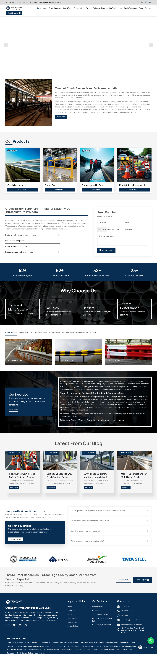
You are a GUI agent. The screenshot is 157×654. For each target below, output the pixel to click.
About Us (71, 614)
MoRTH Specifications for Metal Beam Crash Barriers (134, 477)
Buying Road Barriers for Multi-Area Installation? (96, 477)
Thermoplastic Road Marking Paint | (38, 646)
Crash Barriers (55, 8)
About (45, 8)
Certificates (72, 621)
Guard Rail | (27, 649)
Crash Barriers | (73, 646)
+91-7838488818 (20, 2)
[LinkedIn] (13, 628)
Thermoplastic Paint (83, 8)
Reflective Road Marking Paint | (103, 649)
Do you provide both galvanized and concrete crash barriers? (98, 513)
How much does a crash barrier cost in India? (91, 523)
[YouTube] (20, 628)
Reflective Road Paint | (89, 646)
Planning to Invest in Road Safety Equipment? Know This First (22, 477)
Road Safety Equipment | (126, 649)
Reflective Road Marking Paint (105, 8)
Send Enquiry (14, 13)
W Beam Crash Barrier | (41, 649)
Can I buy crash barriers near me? (86, 534)
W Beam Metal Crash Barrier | (79, 649)
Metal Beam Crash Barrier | (109, 646)
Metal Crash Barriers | (15, 646)
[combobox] (102, 230)
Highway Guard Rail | (14, 649)
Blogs (141, 8)
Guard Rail (68, 8)
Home (39, 8)
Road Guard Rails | (60, 646)
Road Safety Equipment (128, 8)
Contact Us (18, 542)
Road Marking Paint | (128, 646)
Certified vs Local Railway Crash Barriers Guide (59, 477)
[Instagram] (26, 628)
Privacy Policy (73, 629)
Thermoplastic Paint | (59, 649)
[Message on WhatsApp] (150, 640)
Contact (148, 8)
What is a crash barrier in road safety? (88, 544)
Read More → (22, 190)
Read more (13, 411)
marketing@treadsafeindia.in (50, 2)
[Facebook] (7, 628)
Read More (63, 116)
